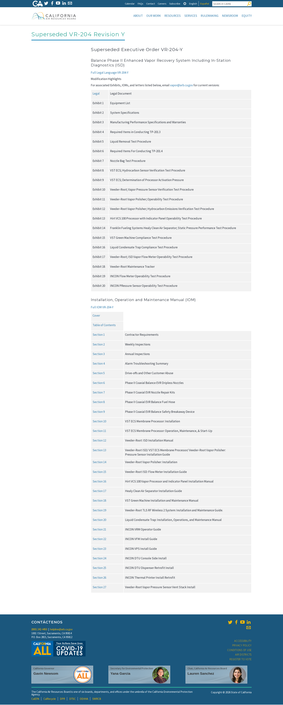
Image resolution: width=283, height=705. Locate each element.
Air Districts (243, 655)
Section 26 (99, 578)
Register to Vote (241, 659)
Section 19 (99, 511)
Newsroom (230, 16)
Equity (247, 16)
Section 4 (99, 364)
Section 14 (99, 462)
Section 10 (99, 422)
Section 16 (99, 482)
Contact (150, 3)
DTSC (72, 699)
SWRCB (96, 699)
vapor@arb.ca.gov (181, 86)
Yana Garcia (120, 674)
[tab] (184, 3)
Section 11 (99, 431)
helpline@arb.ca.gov (61, 629)
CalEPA (35, 699)
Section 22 (99, 539)
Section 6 (99, 383)
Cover (96, 316)
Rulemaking (209, 16)
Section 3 (99, 354)
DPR (62, 699)
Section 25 (99, 568)
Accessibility (243, 641)
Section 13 (99, 450)
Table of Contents (104, 325)
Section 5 (99, 373)
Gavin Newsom (45, 674)
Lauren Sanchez (201, 674)
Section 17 (99, 491)
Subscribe (174, 3)
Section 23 (99, 549)
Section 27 (99, 587)
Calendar (130, 3)
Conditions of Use (239, 650)
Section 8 (99, 402)
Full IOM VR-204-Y (102, 308)
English (193, 3)
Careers (162, 3)
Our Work (153, 16)
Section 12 (99, 441)
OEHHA (84, 699)
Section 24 (99, 559)
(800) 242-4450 (39, 629)
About (138, 16)
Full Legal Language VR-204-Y (109, 73)
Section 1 (99, 335)
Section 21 (99, 530)
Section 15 (99, 472)
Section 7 (99, 393)
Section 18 (99, 501)
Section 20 (99, 520)
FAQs (140, 3)
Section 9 (99, 412)
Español (204, 3)
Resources (172, 16)
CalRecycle (49, 699)
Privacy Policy (242, 645)
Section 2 (99, 345)
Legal (96, 94)
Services (190, 16)
